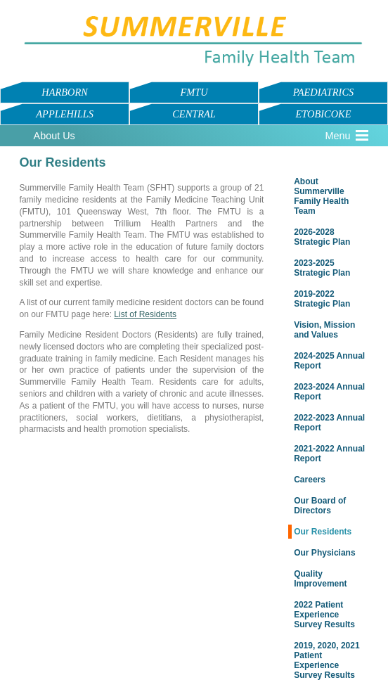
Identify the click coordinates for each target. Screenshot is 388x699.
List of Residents (145, 314)
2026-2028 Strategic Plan (322, 237)
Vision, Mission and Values (324, 330)
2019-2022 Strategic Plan (322, 299)
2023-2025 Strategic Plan (322, 268)
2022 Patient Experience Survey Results (324, 614)
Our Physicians (324, 553)
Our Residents (322, 532)
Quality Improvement (320, 579)
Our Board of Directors (320, 505)
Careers (309, 480)
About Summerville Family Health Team (321, 196)
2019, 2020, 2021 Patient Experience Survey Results (326, 660)
